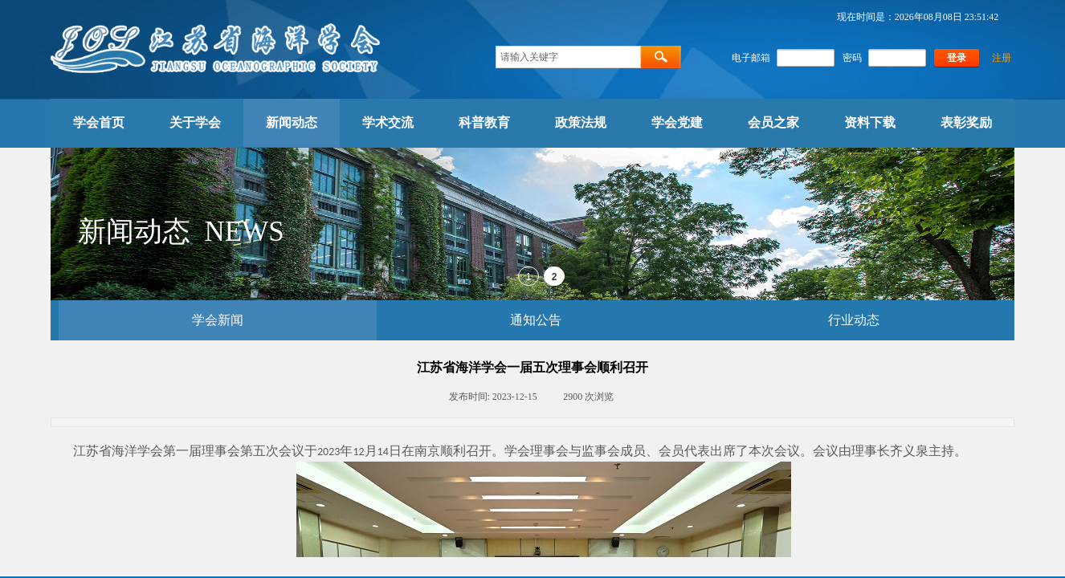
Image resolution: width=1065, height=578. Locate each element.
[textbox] (568, 57)
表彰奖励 (966, 122)
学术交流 (388, 122)
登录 (956, 57)
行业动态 (853, 320)
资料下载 (870, 122)
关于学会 (195, 122)
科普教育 (484, 122)
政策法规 (580, 122)
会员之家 (773, 122)
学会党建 (677, 122)
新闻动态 (291, 122)
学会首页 (98, 122)
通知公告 (535, 320)
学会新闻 (217, 320)
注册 (1001, 57)
